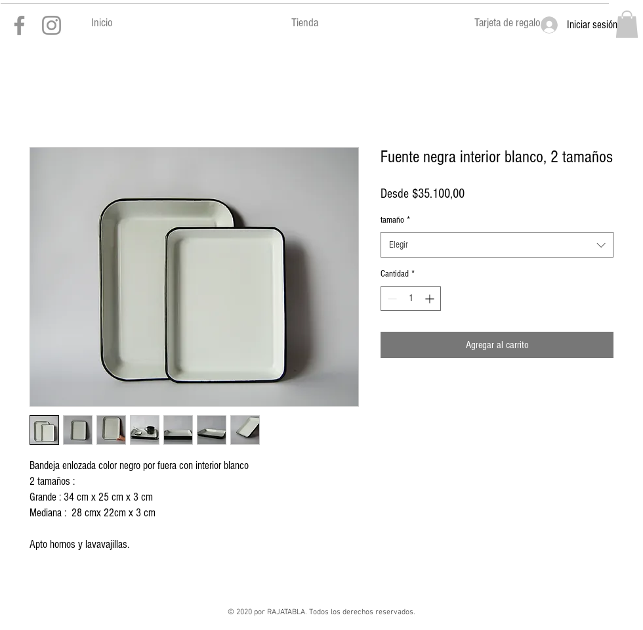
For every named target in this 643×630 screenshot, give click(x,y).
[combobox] (497, 245)
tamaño (395, 220)
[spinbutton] (411, 298)
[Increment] (431, 298)
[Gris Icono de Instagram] (51, 25)
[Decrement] (391, 298)
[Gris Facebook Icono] (19, 25)
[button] (626, 24)
